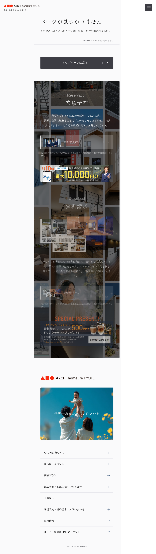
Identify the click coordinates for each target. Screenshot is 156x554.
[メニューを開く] (148, 7)
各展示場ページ (77, 153)
